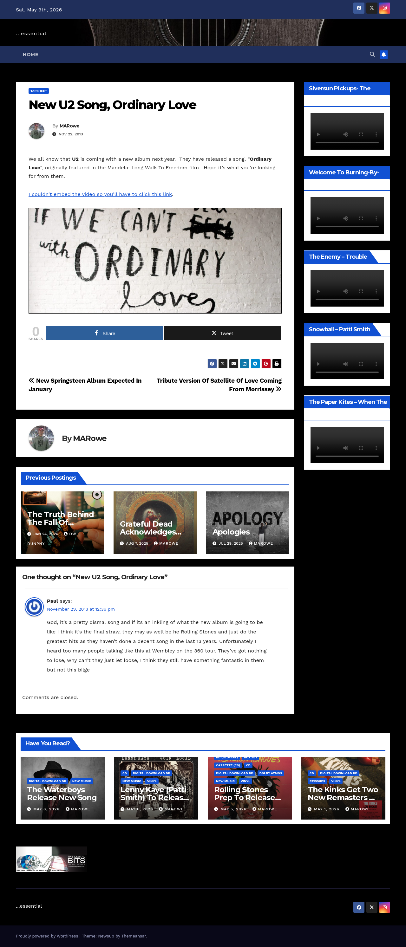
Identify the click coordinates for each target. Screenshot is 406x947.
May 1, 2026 (327, 809)
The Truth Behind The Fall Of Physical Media (60, 522)
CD (124, 773)
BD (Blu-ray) (227, 757)
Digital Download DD (47, 781)
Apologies (231, 531)
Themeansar (133, 936)
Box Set (250, 757)
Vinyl (152, 781)
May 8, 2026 (47, 809)
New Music (81, 781)
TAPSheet (38, 91)
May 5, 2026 (234, 809)
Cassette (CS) (228, 765)
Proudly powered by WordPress (48, 936)
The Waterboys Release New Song (62, 793)
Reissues (317, 781)
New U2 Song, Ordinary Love (112, 104)
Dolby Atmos (270, 773)
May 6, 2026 (140, 809)
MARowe (70, 126)
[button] (372, 54)
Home (30, 54)
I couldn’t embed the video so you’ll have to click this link (100, 194)
